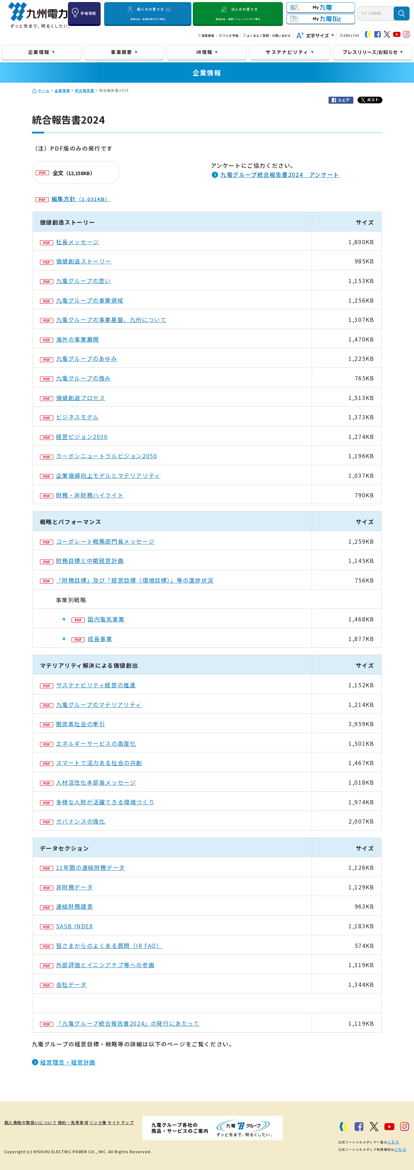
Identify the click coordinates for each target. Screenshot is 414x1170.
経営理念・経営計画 (68, 1062)
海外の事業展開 (69, 339)
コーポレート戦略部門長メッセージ (97, 541)
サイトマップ (126, 1122)
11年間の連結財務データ (82, 867)
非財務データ (66, 887)
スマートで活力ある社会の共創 (91, 762)
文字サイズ (317, 35)
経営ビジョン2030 (74, 436)
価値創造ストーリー (75, 261)
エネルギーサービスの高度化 (88, 743)
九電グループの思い (75, 280)
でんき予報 (230, 35)
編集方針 (72, 198)
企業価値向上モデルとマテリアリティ (100, 475)
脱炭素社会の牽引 (73, 724)
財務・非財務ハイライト (82, 495)
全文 (65, 172)
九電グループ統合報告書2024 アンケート (280, 174)
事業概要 (121, 51)
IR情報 (204, 51)
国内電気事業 (98, 619)
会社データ (63, 984)
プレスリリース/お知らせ (370, 51)
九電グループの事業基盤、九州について (103, 319)
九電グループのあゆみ (78, 358)
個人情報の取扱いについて (27, 1122)
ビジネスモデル (69, 417)
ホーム (44, 90)
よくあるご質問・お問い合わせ (269, 35)
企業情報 (38, 51)
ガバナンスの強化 (73, 821)
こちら (392, 1141)
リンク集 (100, 1122)
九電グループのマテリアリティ (91, 704)
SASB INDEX (66, 926)
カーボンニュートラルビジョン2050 (98, 456)
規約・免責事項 (71, 1122)
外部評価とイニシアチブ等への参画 (97, 965)
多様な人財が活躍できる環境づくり (97, 802)
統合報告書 (84, 90)
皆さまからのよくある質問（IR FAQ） (101, 945)
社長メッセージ (69, 242)
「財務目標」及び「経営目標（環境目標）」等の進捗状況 (127, 580)
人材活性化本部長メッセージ (88, 782)
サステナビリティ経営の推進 (88, 685)
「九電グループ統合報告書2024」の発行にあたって (120, 1023)
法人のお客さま (238, 13)
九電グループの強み (75, 378)
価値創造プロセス (73, 397)
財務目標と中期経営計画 (82, 560)
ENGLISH (351, 35)
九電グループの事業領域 (82, 300)
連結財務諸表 (66, 906)
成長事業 (92, 638)
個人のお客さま (148, 13)
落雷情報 (208, 35)
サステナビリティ (287, 51)
